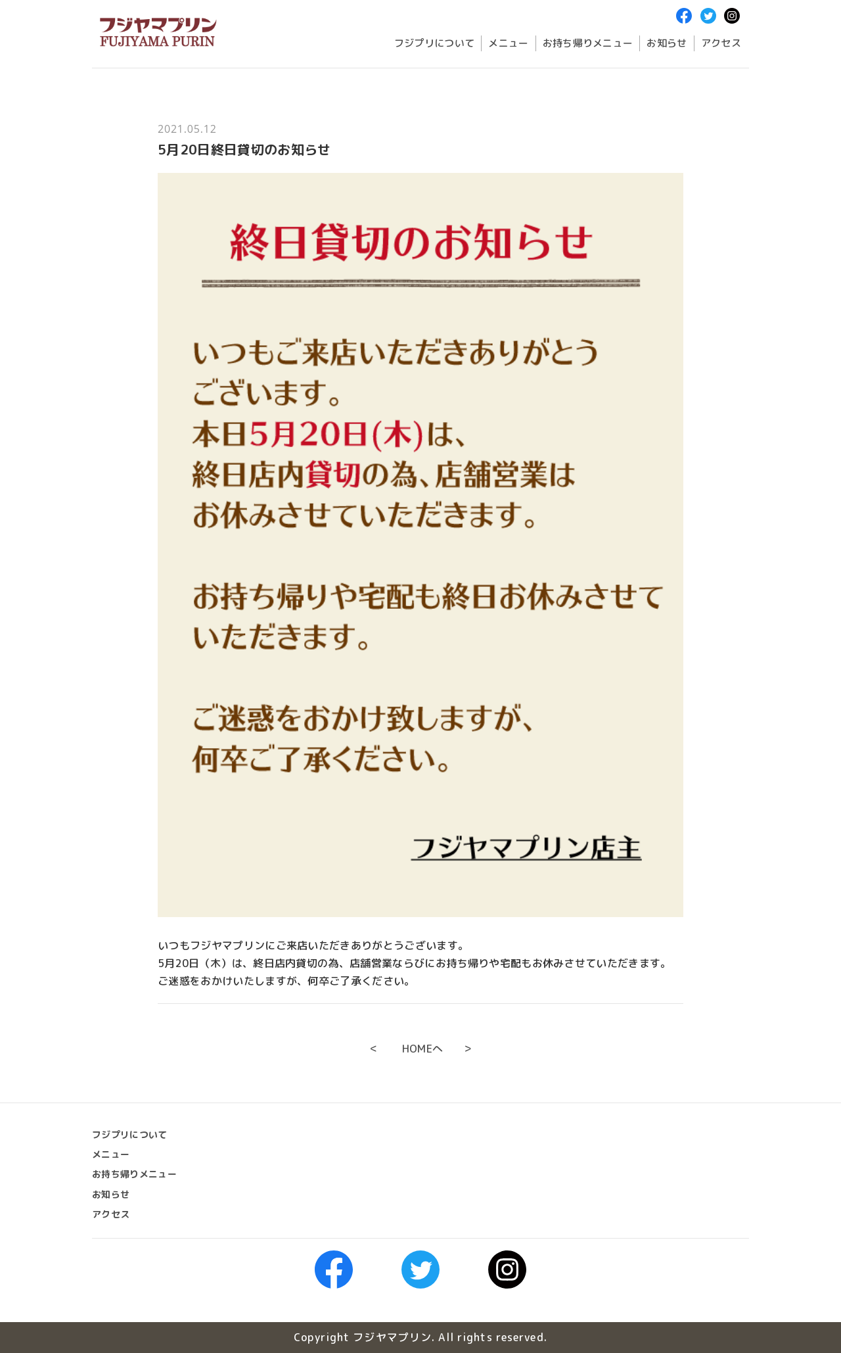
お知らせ (667, 43)
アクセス (721, 43)
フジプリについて (434, 43)
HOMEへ (422, 1048)
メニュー (508, 43)
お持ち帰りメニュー (588, 43)
